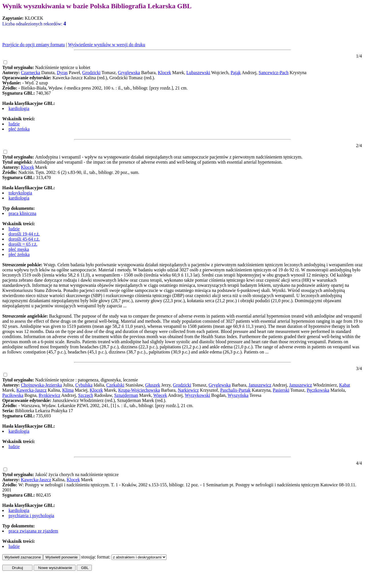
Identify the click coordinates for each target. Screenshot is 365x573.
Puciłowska (12, 395)
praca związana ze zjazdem (33, 531)
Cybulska (83, 385)
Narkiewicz (188, 390)
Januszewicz (259, 385)
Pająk (236, 72)
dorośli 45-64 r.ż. (24, 239)
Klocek (164, 72)
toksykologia (20, 192)
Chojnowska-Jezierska (41, 385)
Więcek (160, 395)
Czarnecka (30, 72)
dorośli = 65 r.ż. (23, 244)
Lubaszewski (198, 72)
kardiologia (19, 108)
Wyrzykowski (197, 395)
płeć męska (19, 249)
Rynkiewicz (49, 395)
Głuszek (152, 385)
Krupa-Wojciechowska (139, 390)
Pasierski (281, 390)
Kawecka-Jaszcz (32, 390)
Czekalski (115, 385)
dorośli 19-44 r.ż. (24, 233)
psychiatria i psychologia (31, 515)
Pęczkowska (318, 390)
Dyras (62, 72)
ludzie (14, 123)
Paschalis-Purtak (235, 390)
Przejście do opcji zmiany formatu (33, 44)
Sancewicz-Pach (274, 72)
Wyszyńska (238, 395)
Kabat (344, 385)
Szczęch (85, 395)
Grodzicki (91, 72)
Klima (68, 390)
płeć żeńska (19, 129)
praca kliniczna (22, 213)
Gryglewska (129, 72)
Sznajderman (126, 395)
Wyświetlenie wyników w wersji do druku (106, 44)
